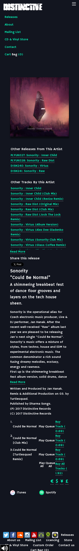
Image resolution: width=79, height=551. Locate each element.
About (9, 25)
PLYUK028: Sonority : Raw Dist (32, 161)
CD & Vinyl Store (16, 39)
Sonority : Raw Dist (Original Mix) (35, 204)
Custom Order (43, 545)
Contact (10, 47)
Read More (17, 252)
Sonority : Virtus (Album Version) (34, 225)
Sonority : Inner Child (26, 188)
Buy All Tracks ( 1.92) (61, 468)
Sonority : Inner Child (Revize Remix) (37, 199)
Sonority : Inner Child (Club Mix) (34, 194)
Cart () (14, 54)
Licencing (52, 540)
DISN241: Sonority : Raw (28, 171)
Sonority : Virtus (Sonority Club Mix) (37, 240)
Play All (42, 465)
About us (13, 540)
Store (68, 540)
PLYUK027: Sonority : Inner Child (34, 155)
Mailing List (13, 32)
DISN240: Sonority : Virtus (29, 166)
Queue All (50, 465)
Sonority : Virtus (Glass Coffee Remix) (38, 245)
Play (41, 426)
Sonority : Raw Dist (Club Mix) (32, 209)
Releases (11, 17)
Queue (50, 426)
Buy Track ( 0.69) (60, 426)
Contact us (66, 545)
